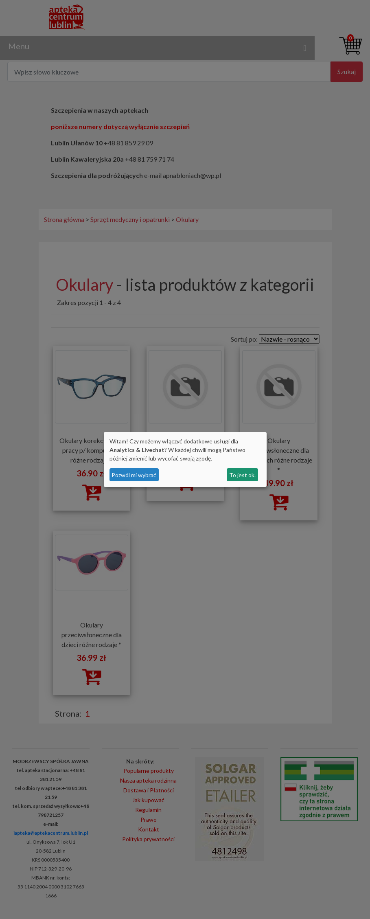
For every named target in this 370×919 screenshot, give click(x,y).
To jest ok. (242, 475)
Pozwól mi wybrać (134, 475)
